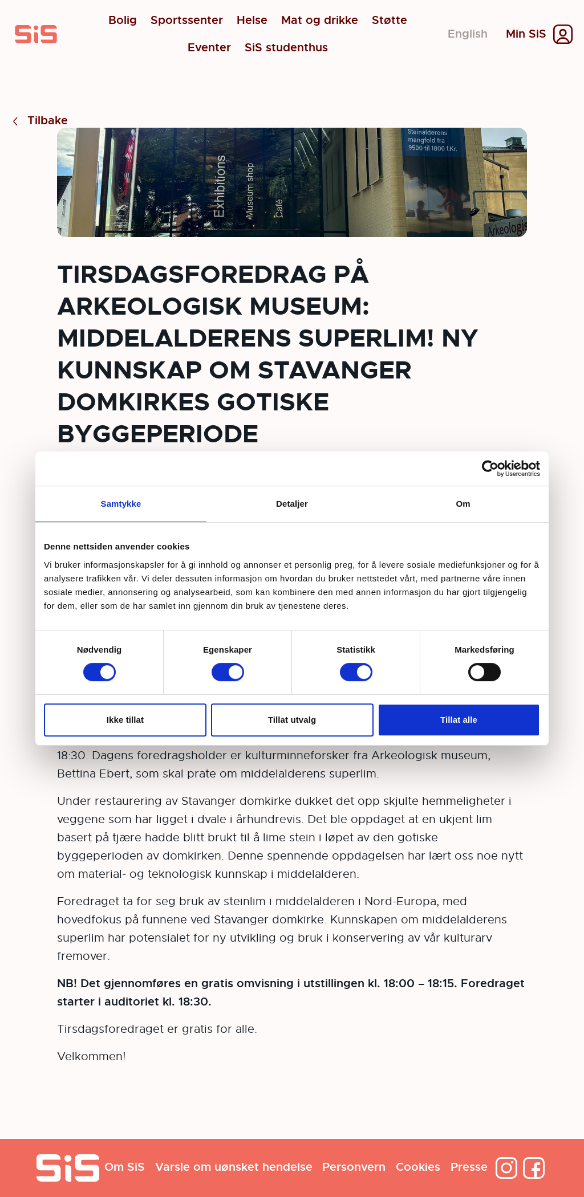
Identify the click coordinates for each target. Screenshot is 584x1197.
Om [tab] (463, 503)
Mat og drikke (319, 20)
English (468, 34)
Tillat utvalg (292, 719)
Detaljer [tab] (292, 503)
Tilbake (38, 121)
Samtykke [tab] (121, 503)
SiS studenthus (286, 48)
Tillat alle (458, 719)
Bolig (122, 20)
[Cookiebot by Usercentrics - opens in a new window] (490, 468)
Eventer (209, 48)
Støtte (389, 20)
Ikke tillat (125, 719)
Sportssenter (187, 20)
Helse (252, 20)
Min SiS (526, 34)
